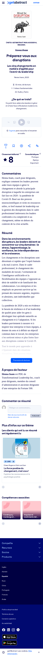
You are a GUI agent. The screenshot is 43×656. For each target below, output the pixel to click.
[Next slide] (39, 487)
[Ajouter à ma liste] (21, 145)
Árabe (4, 599)
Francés (5, 595)
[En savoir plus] (20, 153)
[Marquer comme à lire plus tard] (13, 145)
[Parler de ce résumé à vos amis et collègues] (29, 145)
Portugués (5, 590)
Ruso (3, 581)
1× (9, 122)
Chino (4, 585)
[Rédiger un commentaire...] (24, 409)
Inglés (4, 567)
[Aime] (5, 146)
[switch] (21, 122)
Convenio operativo (9, 619)
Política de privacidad (10, 609)
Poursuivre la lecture (21, 360)
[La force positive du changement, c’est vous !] (21, 448)
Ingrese (12, 131)
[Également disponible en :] (37, 145)
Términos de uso (8, 614)
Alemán (4, 572)
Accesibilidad (7, 623)
